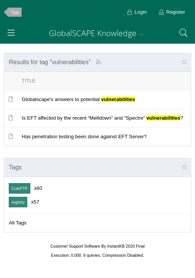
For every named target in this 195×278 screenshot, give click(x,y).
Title (28, 81)
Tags (15, 12)
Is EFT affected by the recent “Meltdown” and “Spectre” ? (102, 118)
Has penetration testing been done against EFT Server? (84, 136)
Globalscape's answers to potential (78, 99)
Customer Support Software (75, 246)
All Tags (17, 223)
